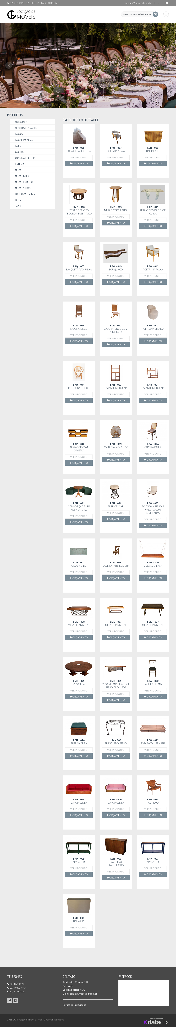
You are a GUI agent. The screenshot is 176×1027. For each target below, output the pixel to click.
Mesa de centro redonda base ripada (79, 210)
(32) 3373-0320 (15, 983)
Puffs (16, 200)
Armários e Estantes (24, 127)
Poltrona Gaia (116, 149)
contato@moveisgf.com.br (138, 2)
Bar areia (78, 919)
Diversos (18, 164)
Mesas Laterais (21, 188)
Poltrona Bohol (78, 386)
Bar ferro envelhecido (116, 862)
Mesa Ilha (79, 682)
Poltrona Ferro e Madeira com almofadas (153, 508)
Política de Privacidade (74, 1004)
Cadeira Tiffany (153, 682)
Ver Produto (78, 157)
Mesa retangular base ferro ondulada (116, 684)
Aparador (79, 860)
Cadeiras (18, 152)
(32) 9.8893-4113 (16, 987)
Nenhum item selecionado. (137, 14)
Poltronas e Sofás (23, 194)
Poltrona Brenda (153, 327)
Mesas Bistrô (20, 176)
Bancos (17, 133)
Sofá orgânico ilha (79, 149)
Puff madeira (79, 742)
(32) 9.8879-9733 (16, 991)
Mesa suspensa (153, 564)
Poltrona (153, 801)
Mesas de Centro (22, 182)
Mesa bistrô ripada (115, 208)
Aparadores (19, 121)
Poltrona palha (153, 268)
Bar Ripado (153, 149)
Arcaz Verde (78, 564)
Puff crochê (116, 505)
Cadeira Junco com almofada (116, 329)
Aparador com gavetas (79, 447)
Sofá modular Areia (153, 742)
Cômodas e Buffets (23, 158)
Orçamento (79, 163)
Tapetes (17, 206)
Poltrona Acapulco (115, 445)
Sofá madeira (79, 801)
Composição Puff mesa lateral (79, 506)
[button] (9, 85)
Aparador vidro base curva (153, 210)
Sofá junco (116, 268)
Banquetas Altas (22, 139)
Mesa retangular (78, 623)
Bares (16, 145)
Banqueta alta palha (79, 268)
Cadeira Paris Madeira (116, 564)
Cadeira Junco (78, 327)
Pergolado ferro (116, 742)
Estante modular (116, 386)
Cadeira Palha (152, 445)
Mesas (16, 170)
